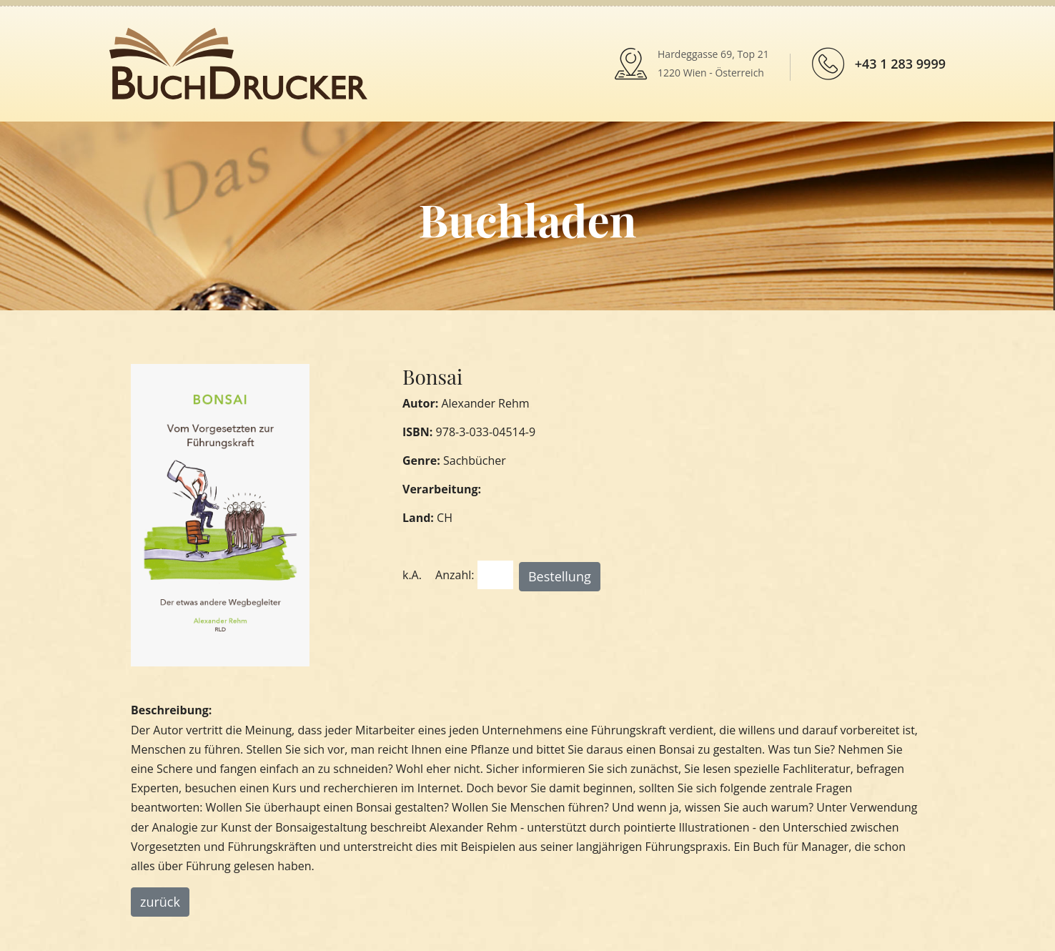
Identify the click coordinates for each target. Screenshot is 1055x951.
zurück (160, 901)
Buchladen (527, 219)
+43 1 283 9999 (900, 63)
